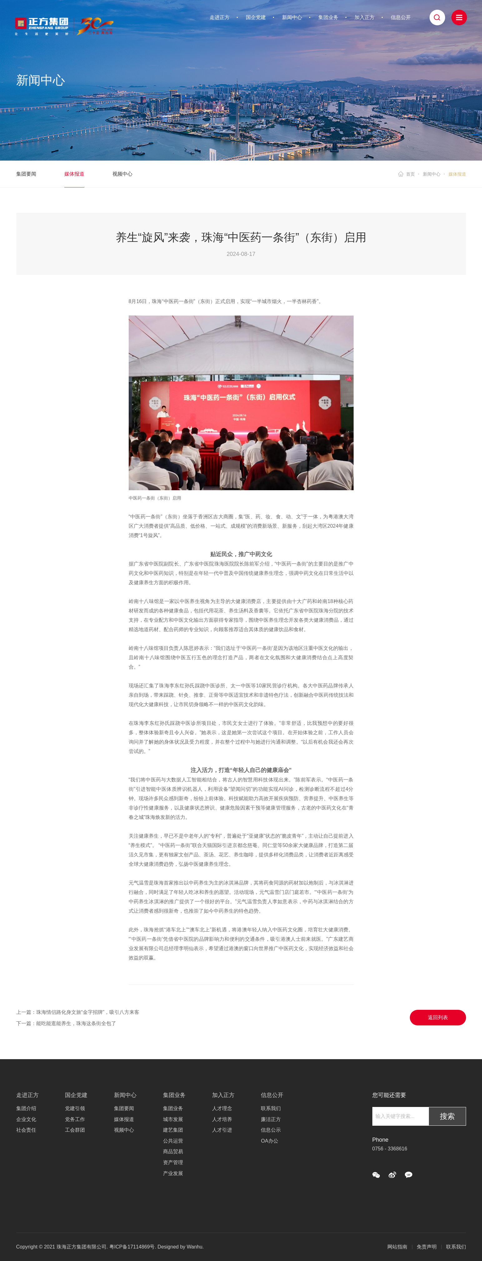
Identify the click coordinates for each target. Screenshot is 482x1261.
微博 (392, 1175)
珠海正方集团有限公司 (64, 25)
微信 (376, 1175)
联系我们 (271, 1108)
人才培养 (222, 1119)
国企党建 (256, 17)
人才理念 (222, 1108)
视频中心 (122, 174)
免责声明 (427, 1246)
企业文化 (26, 1119)
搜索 (447, 1116)
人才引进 (222, 1130)
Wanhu (194, 1246)
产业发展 (173, 1173)
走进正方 (220, 17)
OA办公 (269, 1141)
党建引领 (75, 1108)
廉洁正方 (271, 1119)
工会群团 (75, 1130)
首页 (410, 174)
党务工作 (75, 1119)
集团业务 (328, 17)
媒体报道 (74, 174)
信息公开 (401, 17)
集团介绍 (26, 1108)
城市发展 (173, 1119)
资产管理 (173, 1162)
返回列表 (438, 1017)
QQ (408, 1175)
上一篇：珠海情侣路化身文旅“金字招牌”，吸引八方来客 (78, 1012)
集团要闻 (26, 174)
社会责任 (26, 1130)
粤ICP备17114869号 (132, 1246)
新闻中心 (292, 17)
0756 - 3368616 (389, 1148)
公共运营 (173, 1141)
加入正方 (365, 17)
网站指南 (397, 1246)
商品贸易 (173, 1151)
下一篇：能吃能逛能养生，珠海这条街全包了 (66, 1023)
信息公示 (271, 1130)
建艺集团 (173, 1130)
